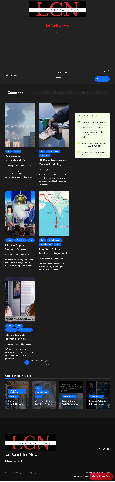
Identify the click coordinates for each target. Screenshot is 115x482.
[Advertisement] (58, 51)
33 (42, 364)
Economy (38, 73)
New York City (25, 330)
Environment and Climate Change (88, 478)
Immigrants (11, 330)
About (78, 73)
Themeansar (48, 474)
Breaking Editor (12, 166)
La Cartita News (57, 26)
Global (58, 73)
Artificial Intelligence (14, 392)
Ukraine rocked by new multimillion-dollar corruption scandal (94, 154)
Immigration (90, 474)
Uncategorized (69, 397)
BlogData (36, 474)
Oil (8, 151)
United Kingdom (54, 240)
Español (57, 78)
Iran (42, 240)
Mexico (68, 73)
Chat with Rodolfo (101, 476)
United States (53, 151)
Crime (49, 73)
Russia (17, 151)
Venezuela (44, 155)
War (31, 240)
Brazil (9, 240)
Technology (20, 240)
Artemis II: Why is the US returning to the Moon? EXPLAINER (94, 145)
